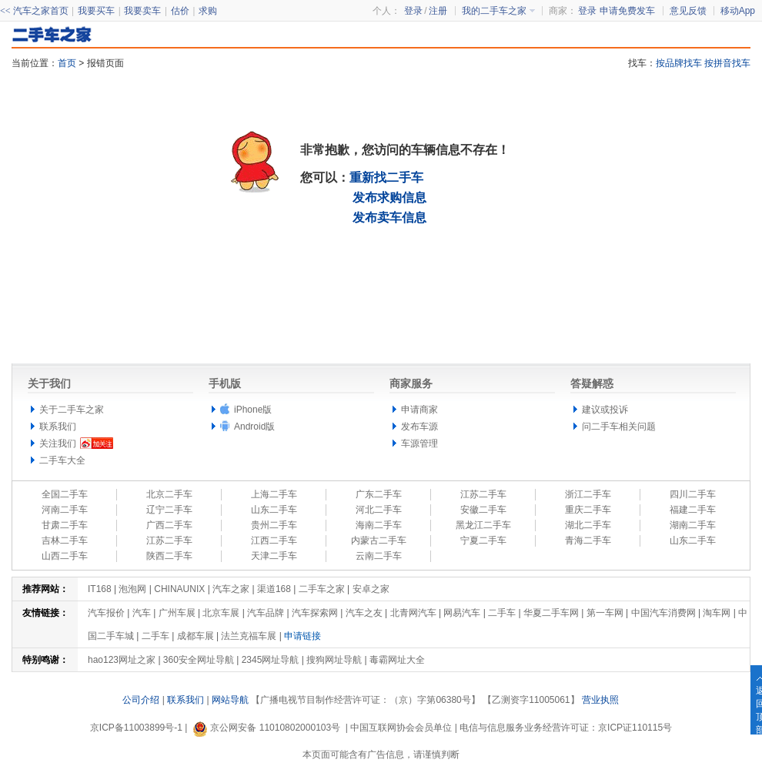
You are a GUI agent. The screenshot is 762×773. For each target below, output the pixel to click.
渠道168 (274, 589)
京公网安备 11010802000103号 (266, 727)
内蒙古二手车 (378, 540)
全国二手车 (65, 494)
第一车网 (605, 612)
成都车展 (195, 636)
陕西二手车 (169, 555)
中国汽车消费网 (663, 612)
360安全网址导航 (198, 659)
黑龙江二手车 (483, 525)
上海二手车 (274, 494)
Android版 (254, 426)
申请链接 (302, 636)
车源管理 (419, 443)
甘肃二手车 (65, 525)
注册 (438, 10)
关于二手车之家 (71, 409)
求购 (208, 10)
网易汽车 (461, 612)
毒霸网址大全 (397, 659)
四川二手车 (693, 494)
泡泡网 (132, 589)
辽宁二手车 (169, 509)
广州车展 (177, 612)
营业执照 (600, 699)
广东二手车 (379, 494)
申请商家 (419, 409)
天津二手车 (274, 555)
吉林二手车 (65, 540)
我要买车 (96, 10)
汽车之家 (230, 589)
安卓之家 (371, 589)
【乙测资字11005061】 (531, 699)
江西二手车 (274, 540)
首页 (67, 63)
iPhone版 (253, 409)
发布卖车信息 (389, 217)
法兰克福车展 (248, 636)
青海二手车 (588, 540)
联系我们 (57, 426)
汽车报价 (106, 612)
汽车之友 (364, 612)
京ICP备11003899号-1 (136, 727)
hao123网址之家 (121, 659)
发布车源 (419, 426)
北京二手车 (169, 494)
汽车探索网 (315, 612)
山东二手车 (274, 509)
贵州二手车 (274, 525)
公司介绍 (140, 699)
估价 (180, 10)
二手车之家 (322, 589)
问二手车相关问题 (619, 426)
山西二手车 (65, 555)
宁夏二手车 (483, 540)
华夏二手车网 (551, 612)
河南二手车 (65, 509)
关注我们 (57, 443)
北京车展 (220, 612)
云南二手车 (379, 555)
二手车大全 (62, 460)
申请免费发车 (627, 10)
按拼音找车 (727, 63)
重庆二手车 (588, 509)
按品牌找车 (679, 63)
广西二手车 (169, 525)
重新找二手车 (386, 177)
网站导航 (230, 699)
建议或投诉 (605, 409)
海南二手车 (379, 525)
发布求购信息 (389, 197)
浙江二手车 (588, 494)
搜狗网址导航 (334, 659)
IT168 (100, 589)
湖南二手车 (693, 525)
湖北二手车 (588, 525)
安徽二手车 (483, 509)
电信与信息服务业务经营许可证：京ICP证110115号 (566, 727)
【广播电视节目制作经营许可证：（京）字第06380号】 (365, 699)
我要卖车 (142, 10)
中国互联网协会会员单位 (401, 727)
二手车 (502, 612)
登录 (587, 10)
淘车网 (716, 612)
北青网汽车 (413, 612)
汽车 (141, 612)
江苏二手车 (483, 494)
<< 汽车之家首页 (34, 10)
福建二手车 (693, 509)
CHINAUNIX (179, 589)
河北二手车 (379, 509)
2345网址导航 (270, 659)
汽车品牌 (265, 612)
